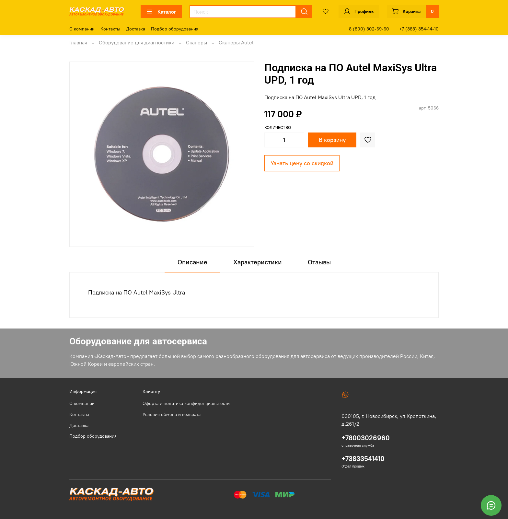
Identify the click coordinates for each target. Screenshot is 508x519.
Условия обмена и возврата (172, 414)
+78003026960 (365, 437)
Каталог (161, 11)
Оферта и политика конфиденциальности (186, 403)
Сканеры (196, 42)
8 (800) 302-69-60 (369, 29)
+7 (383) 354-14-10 (419, 29)
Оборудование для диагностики (136, 42)
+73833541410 (363, 458)
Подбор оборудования (174, 29)
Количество (277, 127)
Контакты (110, 29)
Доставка (135, 29)
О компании (82, 29)
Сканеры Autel (236, 42)
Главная (78, 42)
